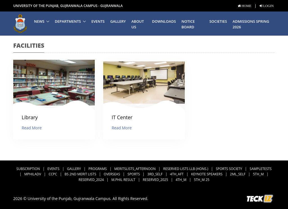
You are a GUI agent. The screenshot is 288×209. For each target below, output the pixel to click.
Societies (218, 21)
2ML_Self (238, 174)
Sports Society (229, 168)
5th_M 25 (202, 179)
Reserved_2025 (155, 179)
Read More (32, 127)
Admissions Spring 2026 (251, 24)
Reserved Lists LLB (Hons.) (185, 168)
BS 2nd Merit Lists (80, 174)
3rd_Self (155, 174)
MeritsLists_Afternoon (135, 168)
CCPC (53, 174)
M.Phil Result (123, 179)
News (39, 21)
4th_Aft (177, 174)
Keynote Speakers (206, 174)
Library (30, 117)
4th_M (181, 179)
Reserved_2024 (91, 179)
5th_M (258, 174)
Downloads (164, 21)
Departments (68, 21)
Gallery (118, 21)
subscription (28, 168)
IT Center (122, 117)
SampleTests (261, 168)
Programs (98, 168)
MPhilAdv (32, 174)
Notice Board (188, 24)
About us (137, 24)
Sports (134, 174)
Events (98, 21)
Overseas (112, 174)
